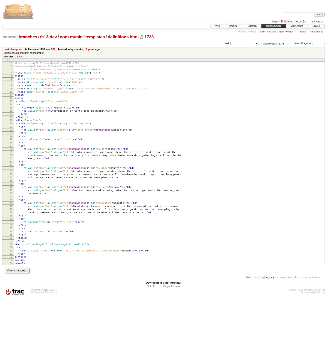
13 (11, 109)
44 (11, 229)
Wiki (217, 26)
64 (11, 306)
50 (11, 252)
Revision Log (316, 31)
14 (11, 113)
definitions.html (123, 36)
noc (63, 36)
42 (11, 221)
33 (11, 186)
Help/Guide (286, 21)
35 (11, 194)
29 (11, 171)
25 (11, 155)
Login (274, 21)
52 (11, 259)
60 (11, 290)
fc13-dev (48, 36)
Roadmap (252, 26)
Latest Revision (267, 31)
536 (53, 49)
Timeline (233, 26)
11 (11, 101)
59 (11, 286)
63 (11, 302)
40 (11, 213)
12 (11, 105)
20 (11, 136)
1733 (149, 36)
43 (11, 225)
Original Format (172, 329)
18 (11, 128)
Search (316, 26)
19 (11, 132)
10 (11, 97)
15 (11, 117)
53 (11, 263)
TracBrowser (266, 320)
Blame (303, 31)
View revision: (270, 43)
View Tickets (297, 26)
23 (11, 148)
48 (11, 244)
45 (11, 232)
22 (11, 144)
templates (95, 36)
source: (10, 36)
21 (11, 140)
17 (11, 124)
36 (11, 198)
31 (11, 178)
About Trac (301, 21)
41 (11, 217)
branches (28, 36)
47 (11, 240)
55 (11, 271)
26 (11, 159)
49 (11, 248)
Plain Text (151, 329)
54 (11, 267)
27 (11, 163)
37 (11, 202)
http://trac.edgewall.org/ (313, 336)
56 (11, 275)
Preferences (317, 21)
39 (11, 209)
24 (11, 151)
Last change (11, 49)
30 (11, 175)
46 (11, 236)
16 (11, 121)
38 (11, 205)
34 (11, 190)
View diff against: (310, 43)
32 (11, 182)
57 (11, 279)
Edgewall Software (44, 336)
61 (11, 294)
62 (11, 298)
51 (11, 256)
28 (11, 167)
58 (11, 283)
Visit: (227, 43)
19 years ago (92, 49)
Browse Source (273, 26)
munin (76, 36)
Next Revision (286, 31)
